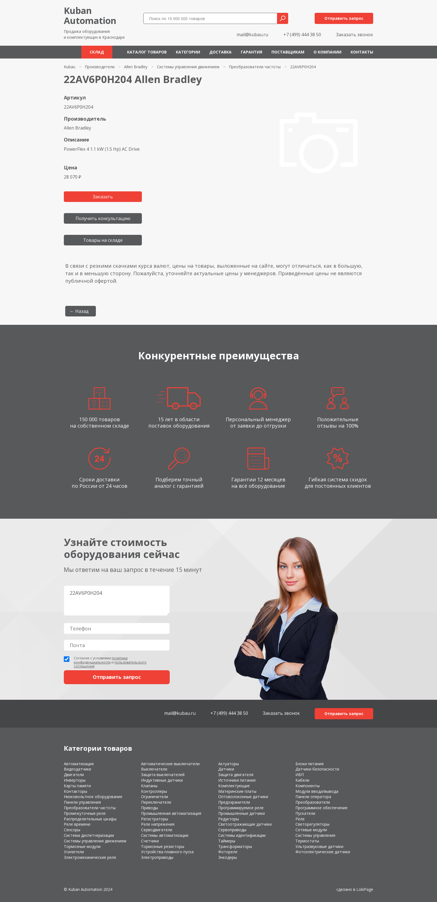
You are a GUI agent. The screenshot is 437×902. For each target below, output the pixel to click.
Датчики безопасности (317, 769)
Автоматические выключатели (170, 763)
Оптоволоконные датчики (243, 796)
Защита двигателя (235, 774)
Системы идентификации (242, 835)
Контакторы (75, 791)
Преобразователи (312, 802)
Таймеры (226, 841)
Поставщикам (287, 52)
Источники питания (237, 780)
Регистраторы (154, 818)
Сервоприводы (232, 829)
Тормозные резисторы (162, 846)
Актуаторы (228, 763)
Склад (97, 52)
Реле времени (77, 824)
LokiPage (364, 889)
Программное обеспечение (321, 807)
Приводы (149, 807)
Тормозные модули (82, 846)
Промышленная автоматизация (171, 813)
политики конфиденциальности (101, 660)
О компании (327, 52)
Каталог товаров (147, 52)
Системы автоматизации (164, 835)
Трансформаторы (235, 846)
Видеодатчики (77, 769)
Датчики (226, 769)
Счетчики (150, 841)
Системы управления (315, 835)
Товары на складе (103, 240)
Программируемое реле (241, 807)
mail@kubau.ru (252, 34)
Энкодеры (227, 857)
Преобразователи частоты (255, 66)
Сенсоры (72, 829)
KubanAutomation (90, 15)
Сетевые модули (311, 829)
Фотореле (227, 851)
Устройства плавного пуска (167, 851)
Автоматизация (79, 763)
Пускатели (305, 813)
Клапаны (149, 785)
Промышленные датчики (241, 813)
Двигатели (74, 774)
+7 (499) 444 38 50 (302, 34)
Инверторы (75, 780)
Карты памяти (77, 785)
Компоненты (307, 785)
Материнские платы (237, 791)
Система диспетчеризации (89, 835)
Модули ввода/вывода (316, 791)
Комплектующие (234, 785)
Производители (100, 66)
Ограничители (154, 796)
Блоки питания (309, 763)
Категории (188, 52)
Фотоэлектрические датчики (322, 851)
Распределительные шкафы (90, 818)
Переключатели (156, 802)
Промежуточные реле (85, 813)
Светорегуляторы (312, 824)
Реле (300, 818)
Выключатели (154, 769)
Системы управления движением (188, 66)
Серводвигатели (156, 829)
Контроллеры (154, 791)
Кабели (302, 780)
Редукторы (228, 818)
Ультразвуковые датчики (319, 846)
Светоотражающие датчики (245, 824)
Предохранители (234, 802)
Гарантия (251, 52)
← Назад (79, 311)
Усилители (74, 851)
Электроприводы (157, 857)
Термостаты (307, 841)
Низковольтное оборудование (93, 796)
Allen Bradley (135, 66)
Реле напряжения (157, 824)
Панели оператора (313, 796)
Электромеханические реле (90, 857)
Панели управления (82, 802)
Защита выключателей (162, 774)
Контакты (362, 52)
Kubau (69, 66)
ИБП (299, 774)
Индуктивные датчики (162, 780)
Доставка (220, 52)
